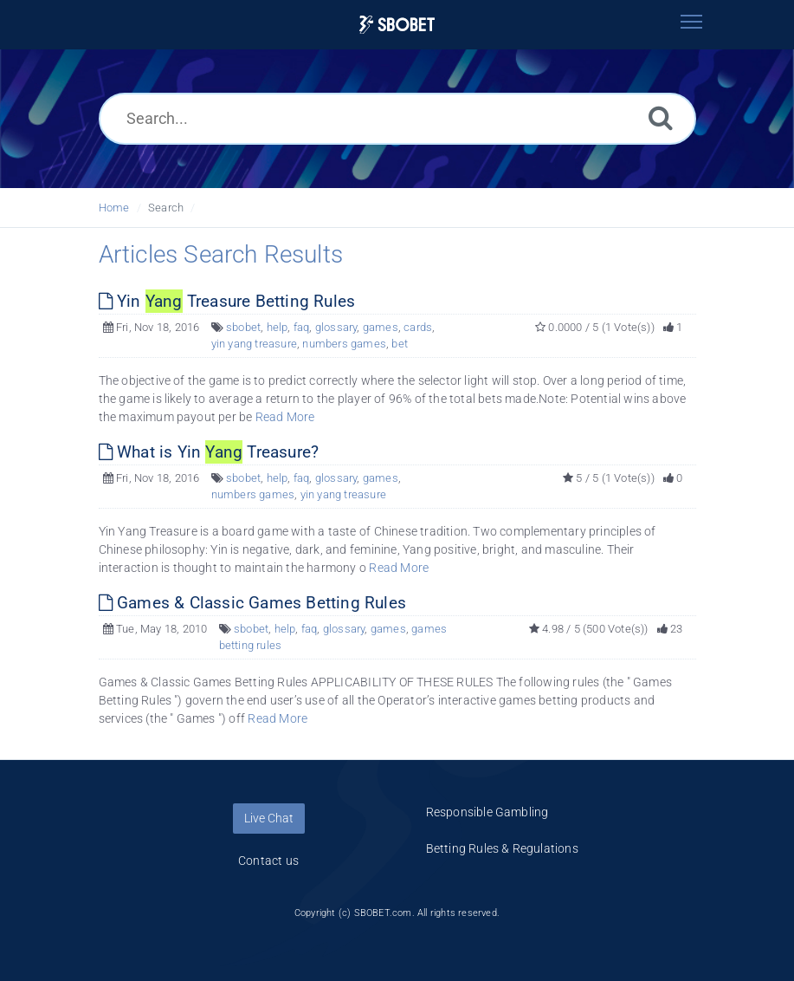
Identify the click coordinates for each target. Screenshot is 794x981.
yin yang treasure (254, 343)
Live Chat (269, 818)
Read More (285, 417)
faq (302, 327)
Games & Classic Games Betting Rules (252, 603)
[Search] (660, 117)
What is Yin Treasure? (209, 452)
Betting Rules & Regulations (502, 848)
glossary (336, 327)
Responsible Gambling (487, 812)
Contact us (268, 860)
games (380, 327)
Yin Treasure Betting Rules (227, 301)
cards (417, 327)
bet (399, 343)
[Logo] (397, 24)
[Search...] (397, 119)
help (277, 327)
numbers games (344, 343)
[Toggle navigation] (692, 21)
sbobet (243, 327)
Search (166, 207)
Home (114, 207)
